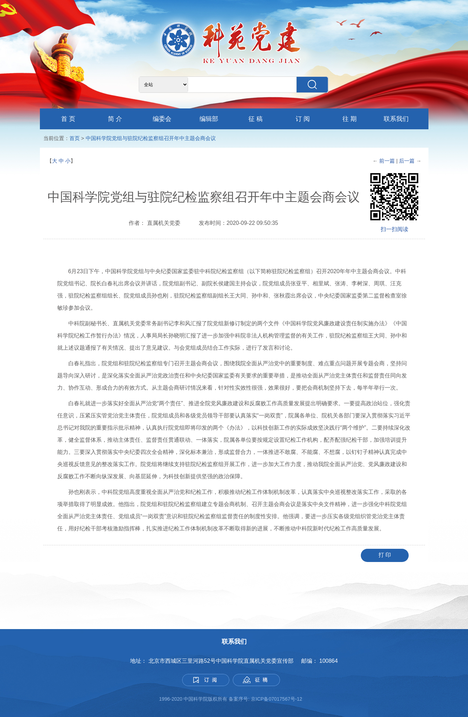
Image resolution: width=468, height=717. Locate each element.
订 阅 (303, 118)
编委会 (162, 118)
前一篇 (387, 161)
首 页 (68, 118)
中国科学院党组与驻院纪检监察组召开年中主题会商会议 (151, 138)
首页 (74, 138)
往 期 (349, 118)
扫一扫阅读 (394, 229)
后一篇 (407, 161)
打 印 (384, 555)
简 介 (115, 118)
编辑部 (208, 118)
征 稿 (255, 118)
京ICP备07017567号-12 (277, 699)
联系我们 (396, 118)
